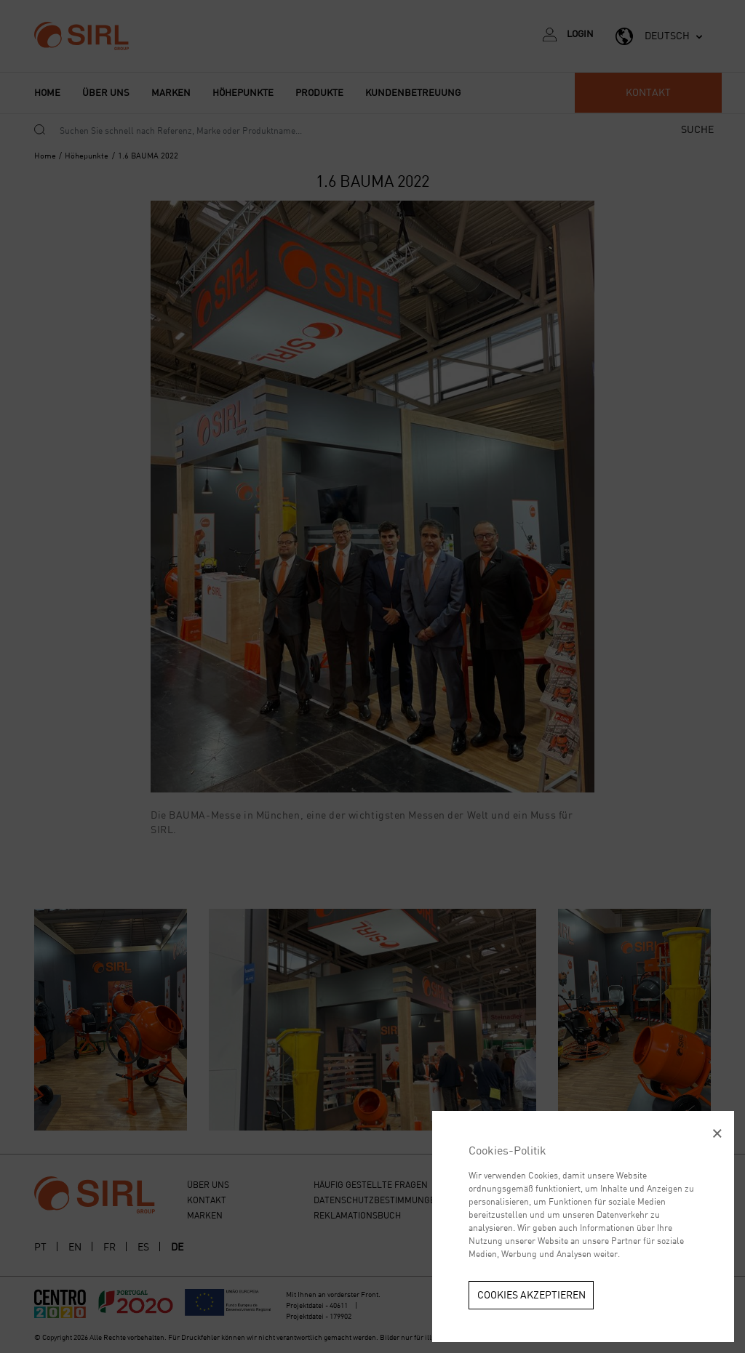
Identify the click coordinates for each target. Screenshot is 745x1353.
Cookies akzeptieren (531, 1294)
